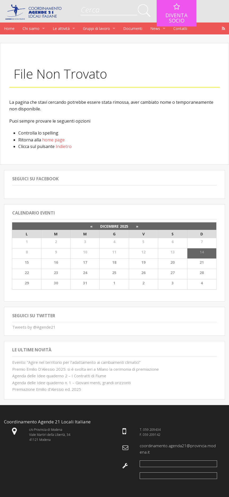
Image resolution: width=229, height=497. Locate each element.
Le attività (61, 28)
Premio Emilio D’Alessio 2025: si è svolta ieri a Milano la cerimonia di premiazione (85, 369)
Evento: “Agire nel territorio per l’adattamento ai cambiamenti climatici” (76, 362)
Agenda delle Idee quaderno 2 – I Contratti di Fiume (59, 375)
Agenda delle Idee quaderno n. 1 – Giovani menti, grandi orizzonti (71, 382)
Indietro (64, 146)
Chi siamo (31, 28)
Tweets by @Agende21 (34, 327)
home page (53, 140)
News (155, 28)
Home (9, 28)
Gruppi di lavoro (96, 28)
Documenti (132, 28)
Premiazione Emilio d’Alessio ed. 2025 (46, 389)
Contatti (180, 28)
